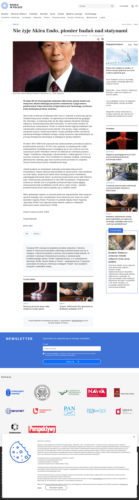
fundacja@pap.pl (98, 478)
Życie (52, 14)
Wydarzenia (91, 17)
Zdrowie (44, 14)
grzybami (86, 118)
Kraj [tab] (129, 44)
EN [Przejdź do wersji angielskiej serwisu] (136, 6)
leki (26, 234)
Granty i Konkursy (76, 17)
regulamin (55, 353)
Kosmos (4, 14)
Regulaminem (77, 321)
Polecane (115, 230)
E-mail (45, 344)
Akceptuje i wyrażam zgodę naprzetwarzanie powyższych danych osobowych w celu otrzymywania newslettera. (70, 354)
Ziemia (61, 14)
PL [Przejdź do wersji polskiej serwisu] (133, 6)
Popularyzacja (58, 17)
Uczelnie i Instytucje (10, 17)
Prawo (47, 17)
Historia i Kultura (19, 14)
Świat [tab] (136, 44)
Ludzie (102, 17)
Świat (16, 24)
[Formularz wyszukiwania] (96, 6)
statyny (82, 182)
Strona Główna (127, 24)
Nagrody (37, 17)
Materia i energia (74, 14)
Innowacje (26, 17)
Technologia (90, 14)
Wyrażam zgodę (56, 488)
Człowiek (33, 14)
